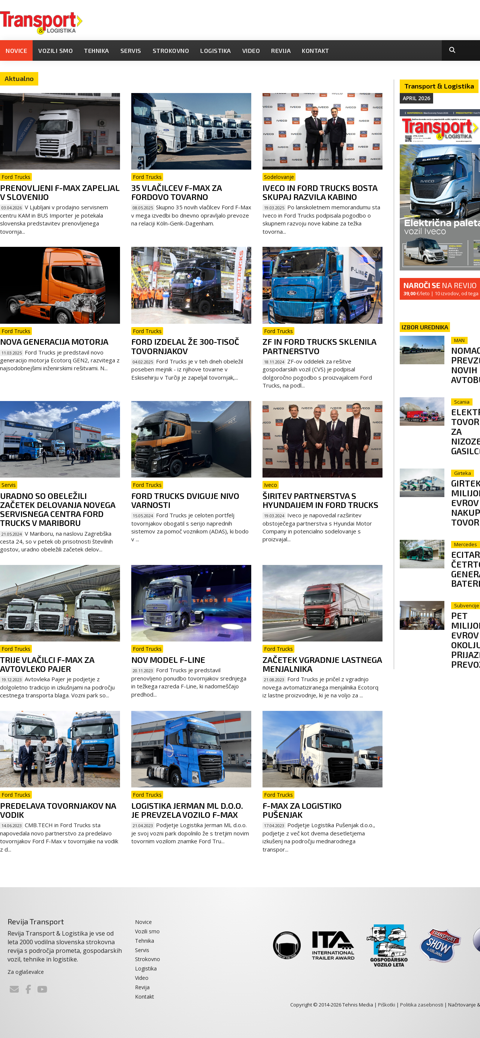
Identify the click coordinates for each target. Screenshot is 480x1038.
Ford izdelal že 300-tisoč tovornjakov (185, 345)
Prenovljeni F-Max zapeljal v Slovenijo (60, 192)
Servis (130, 50)
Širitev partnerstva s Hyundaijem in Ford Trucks (320, 500)
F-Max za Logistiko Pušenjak (302, 810)
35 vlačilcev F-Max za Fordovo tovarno (176, 192)
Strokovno (171, 50)
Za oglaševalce (26, 971)
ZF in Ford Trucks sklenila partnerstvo (319, 345)
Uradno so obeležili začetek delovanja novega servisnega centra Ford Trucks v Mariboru (57, 509)
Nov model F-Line (168, 659)
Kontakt (315, 50)
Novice (16, 50)
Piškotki (386, 1004)
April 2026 (416, 98)
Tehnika (96, 50)
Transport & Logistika (439, 86)
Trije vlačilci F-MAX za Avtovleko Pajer (47, 664)
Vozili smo (55, 50)
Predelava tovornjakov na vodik (58, 810)
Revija (281, 50)
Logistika (215, 50)
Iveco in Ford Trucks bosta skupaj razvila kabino (319, 192)
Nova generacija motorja (54, 341)
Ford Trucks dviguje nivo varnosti (185, 500)
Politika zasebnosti (421, 1004)
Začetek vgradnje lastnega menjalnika (322, 664)
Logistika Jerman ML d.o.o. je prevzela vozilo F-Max (187, 810)
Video (251, 50)
